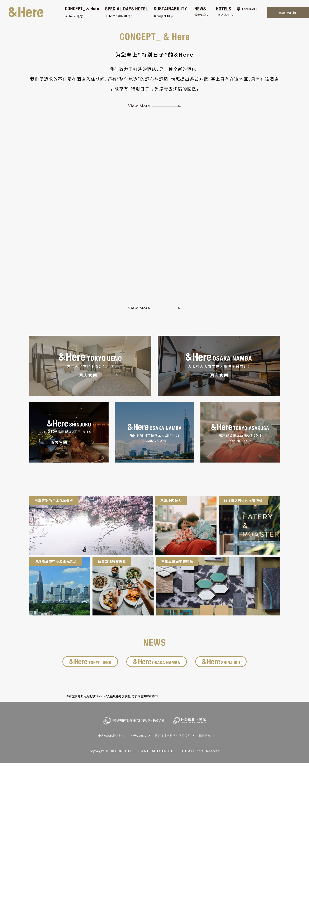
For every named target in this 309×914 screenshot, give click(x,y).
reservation (288, 12)
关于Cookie (138, 886)
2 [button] (158, 145)
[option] (154, 75)
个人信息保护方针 (110, 886)
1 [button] (151, 145)
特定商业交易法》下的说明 (173, 886)
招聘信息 (205, 886)
